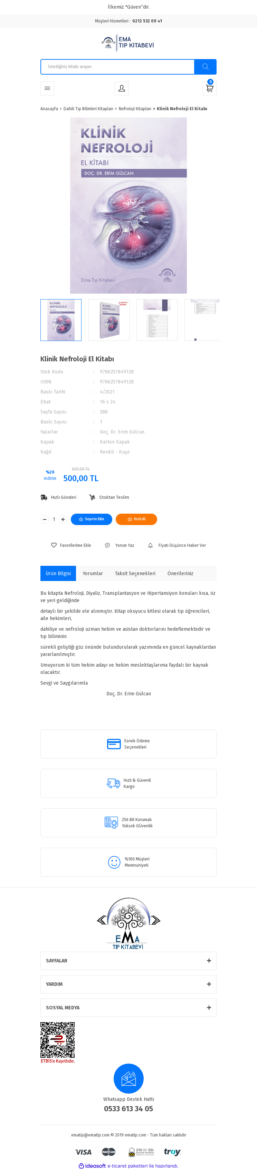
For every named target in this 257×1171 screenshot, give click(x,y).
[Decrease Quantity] (44, 519)
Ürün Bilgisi (58, 574)
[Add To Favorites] (71, 545)
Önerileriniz (180, 574)
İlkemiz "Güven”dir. (129, 7)
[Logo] (128, 43)
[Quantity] (54, 519)
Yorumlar (93, 574)
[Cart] (210, 88)
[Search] (128, 67)
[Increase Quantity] (63, 519)
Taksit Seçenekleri (135, 574)
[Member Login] (121, 88)
